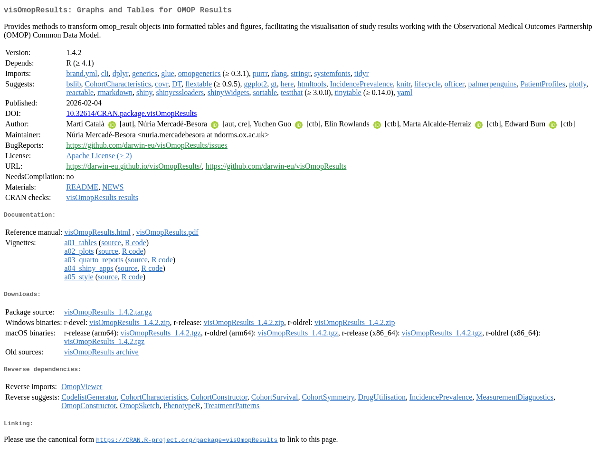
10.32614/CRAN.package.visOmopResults (131, 115)
